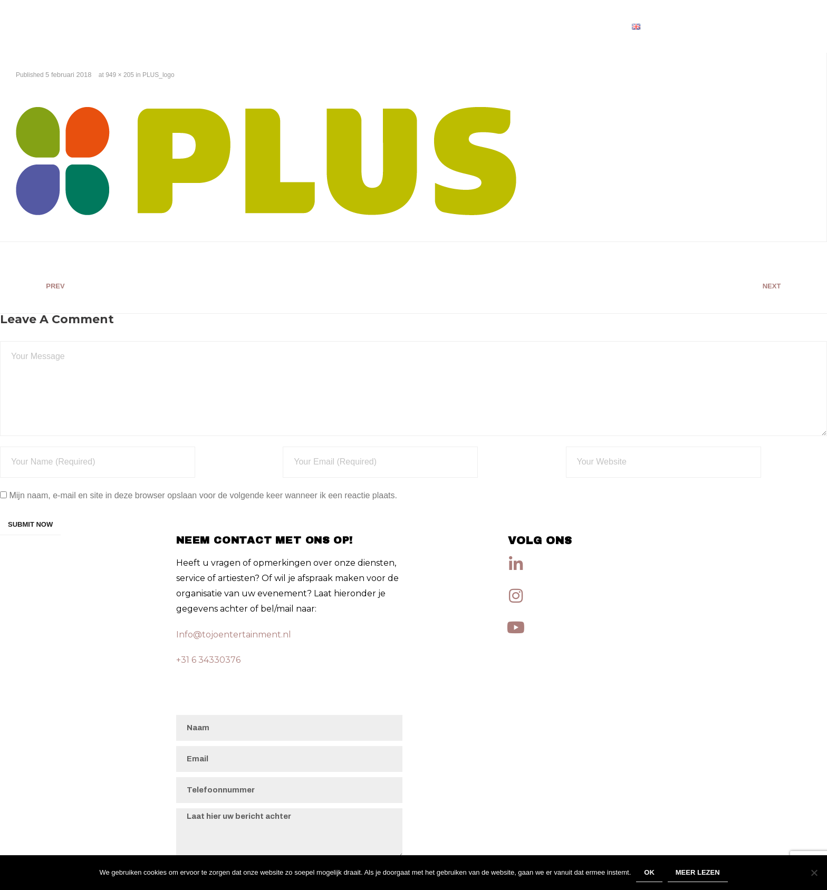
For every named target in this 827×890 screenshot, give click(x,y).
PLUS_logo (158, 75)
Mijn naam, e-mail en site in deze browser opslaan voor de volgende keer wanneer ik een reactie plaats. (203, 495)
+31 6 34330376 (208, 660)
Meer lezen (698, 872)
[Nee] (814, 872)
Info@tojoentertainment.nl (233, 635)
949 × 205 (119, 75)
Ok (649, 872)
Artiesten (592, 26)
